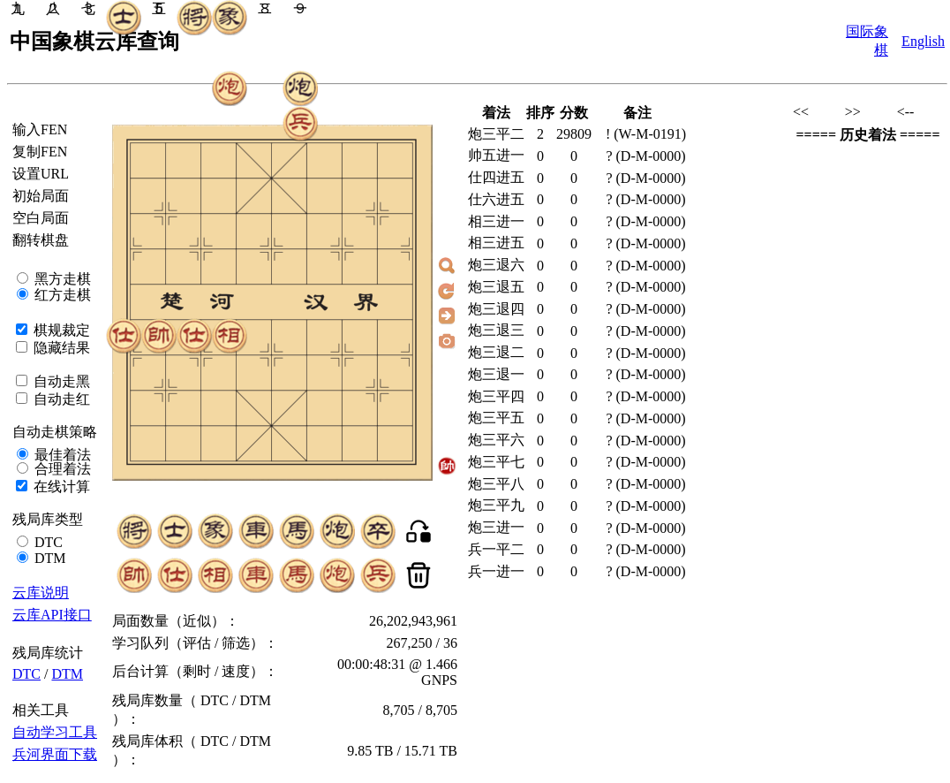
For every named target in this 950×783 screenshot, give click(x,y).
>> (852, 111)
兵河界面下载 (54, 754)
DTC (47, 542)
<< (800, 111)
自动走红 (60, 399)
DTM (48, 558)
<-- (905, 111)
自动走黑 (60, 381)
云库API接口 (52, 614)
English (923, 41)
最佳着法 (61, 454)
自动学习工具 (54, 732)
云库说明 (40, 592)
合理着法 (61, 468)
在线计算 (60, 486)
